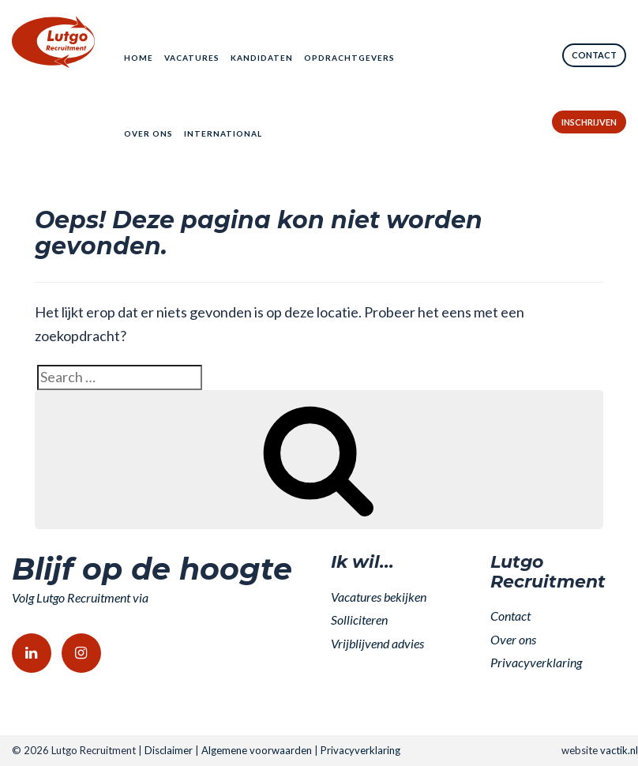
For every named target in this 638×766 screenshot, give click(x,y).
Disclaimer (168, 750)
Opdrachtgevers (349, 57)
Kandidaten (262, 57)
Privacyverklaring (536, 662)
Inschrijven (589, 122)
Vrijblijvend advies (377, 643)
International (223, 133)
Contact (594, 55)
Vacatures (192, 57)
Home (138, 57)
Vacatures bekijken (378, 596)
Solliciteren (359, 619)
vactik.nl (619, 750)
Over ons (148, 133)
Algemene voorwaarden (256, 750)
